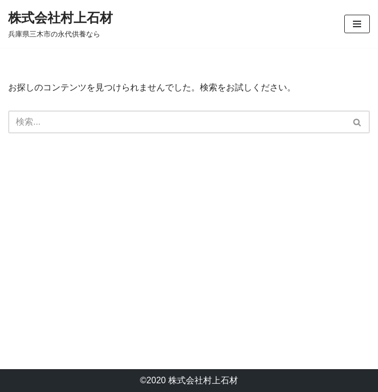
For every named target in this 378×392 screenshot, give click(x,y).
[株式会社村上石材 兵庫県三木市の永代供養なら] (60, 24)
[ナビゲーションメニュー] (357, 24)
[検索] (176, 122)
